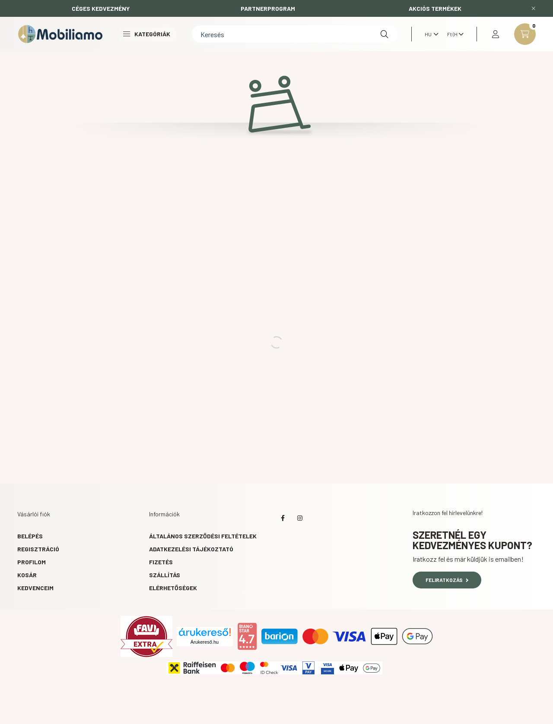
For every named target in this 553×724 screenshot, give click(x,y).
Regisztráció (38, 549)
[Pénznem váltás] (453, 34)
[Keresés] (294, 34)
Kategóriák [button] (146, 34)
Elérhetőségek (173, 587)
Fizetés (161, 562)
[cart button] (525, 34)
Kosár (27, 575)
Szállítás (164, 575)
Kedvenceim (35, 587)
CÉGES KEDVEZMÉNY (101, 8)
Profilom (31, 562)
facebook (282, 518)
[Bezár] (533, 8)
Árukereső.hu (205, 642)
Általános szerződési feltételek (203, 536)
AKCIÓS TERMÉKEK (435, 8)
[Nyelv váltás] (429, 34)
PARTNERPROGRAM (268, 8)
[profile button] (495, 34)
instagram (299, 518)
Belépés (30, 536)
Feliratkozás (447, 580)
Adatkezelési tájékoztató (191, 549)
